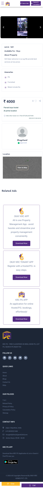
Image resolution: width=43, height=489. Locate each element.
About (5, 376)
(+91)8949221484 (11, 431)
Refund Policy (7, 403)
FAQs (4, 385)
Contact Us (6, 382)
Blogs (5, 379)
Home (5, 372)
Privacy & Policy (8, 407)
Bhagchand (22, 140)
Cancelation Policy (9, 410)
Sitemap (5, 413)
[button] (4, 27)
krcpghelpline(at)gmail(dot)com (17, 435)
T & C (4, 400)
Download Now (21, 243)
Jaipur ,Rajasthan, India (13, 428)
